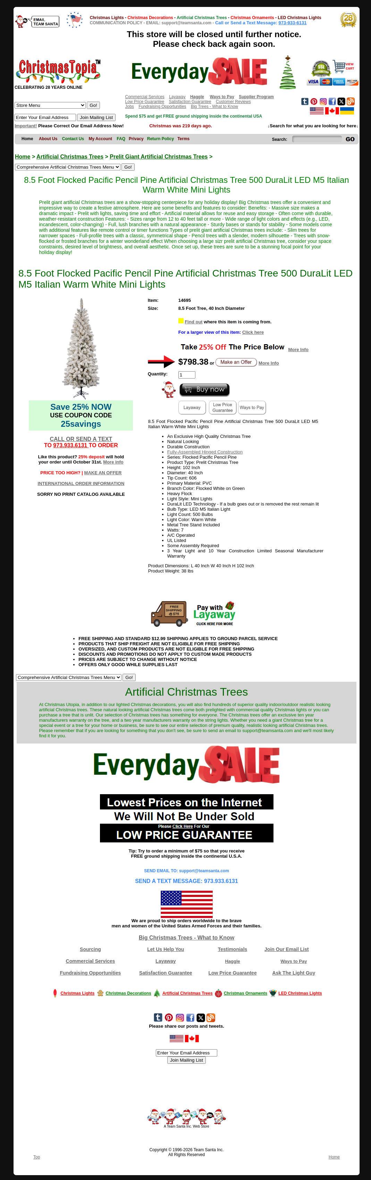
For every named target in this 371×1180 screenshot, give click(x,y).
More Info (298, 349)
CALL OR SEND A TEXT (81, 439)
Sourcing (90, 949)
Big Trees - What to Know (214, 106)
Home (22, 157)
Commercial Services (144, 96)
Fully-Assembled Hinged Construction (205, 452)
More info (113, 462)
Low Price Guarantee (144, 101)
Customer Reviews (233, 101)
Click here (253, 332)
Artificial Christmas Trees (69, 157)
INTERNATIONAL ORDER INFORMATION (80, 483)
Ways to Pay (293, 961)
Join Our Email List (286, 949)
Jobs (129, 106)
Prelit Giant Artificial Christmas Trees (159, 157)
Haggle (232, 961)
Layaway (177, 96)
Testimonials (232, 949)
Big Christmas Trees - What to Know (187, 938)
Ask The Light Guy (293, 973)
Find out (193, 321)
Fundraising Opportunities (162, 106)
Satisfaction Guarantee (190, 101)
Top (36, 1157)
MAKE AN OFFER (103, 472)
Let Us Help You (165, 949)
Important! (26, 125)
